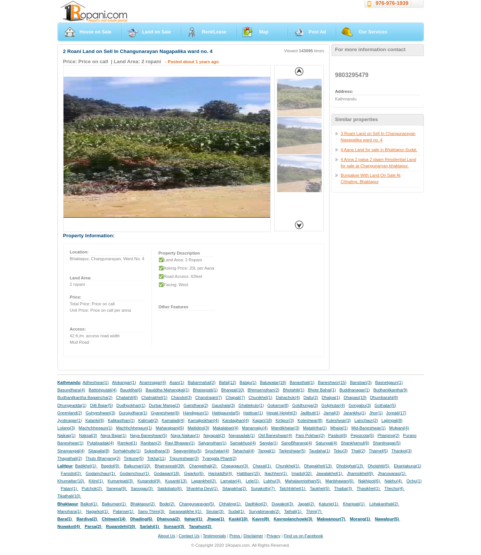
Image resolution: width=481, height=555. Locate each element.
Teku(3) (341, 451)
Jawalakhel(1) (329, 473)
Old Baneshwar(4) (275, 435)
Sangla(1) (268, 443)
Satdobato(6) (170, 488)
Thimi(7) (314, 511)
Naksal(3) (88, 435)
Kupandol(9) (150, 481)
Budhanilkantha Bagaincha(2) (85, 397)
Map (264, 32)
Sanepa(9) (116, 488)
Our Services (372, 32)
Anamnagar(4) (152, 382)
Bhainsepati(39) (170, 466)
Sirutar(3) (215, 511)
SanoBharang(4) (296, 443)
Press (235, 536)
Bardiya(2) (87, 519)
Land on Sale (156, 32)
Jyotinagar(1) (69, 420)
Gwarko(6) (194, 473)
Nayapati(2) (214, 435)
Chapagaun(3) (235, 466)
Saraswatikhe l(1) (186, 511)
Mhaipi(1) (339, 428)
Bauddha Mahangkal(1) (167, 390)
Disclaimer (253, 536)
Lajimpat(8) (391, 420)
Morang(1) (360, 519)
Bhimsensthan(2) (264, 390)
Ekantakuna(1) (407, 466)
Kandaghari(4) (235, 420)
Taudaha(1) (319, 451)
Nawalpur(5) (387, 519)
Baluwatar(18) (273, 382)
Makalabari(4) (225, 428)
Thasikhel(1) (369, 488)
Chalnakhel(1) (154, 397)
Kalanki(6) (94, 420)
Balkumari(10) (137, 466)
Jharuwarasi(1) (392, 473)
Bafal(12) (227, 382)
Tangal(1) (266, 451)
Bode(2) (167, 504)
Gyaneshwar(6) (165, 413)
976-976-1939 (392, 3)
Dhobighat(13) (350, 466)
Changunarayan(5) (197, 504)
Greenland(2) (69, 413)
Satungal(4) (326, 443)
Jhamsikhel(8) (360, 473)
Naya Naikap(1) (185, 435)
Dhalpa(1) (331, 397)
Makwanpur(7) (331, 519)
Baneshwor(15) (332, 382)
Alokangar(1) (124, 382)
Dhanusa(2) (169, 519)
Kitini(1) (96, 481)
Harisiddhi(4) (220, 473)
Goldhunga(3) (305, 405)
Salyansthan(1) (212, 443)
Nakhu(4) (393, 481)
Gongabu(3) (359, 405)
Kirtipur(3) (284, 420)
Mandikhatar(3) (285, 428)
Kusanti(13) (176, 481)
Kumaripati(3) (120, 481)
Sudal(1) (236, 511)
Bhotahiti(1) (293, 390)
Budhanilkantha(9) (390, 390)
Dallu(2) (310, 397)
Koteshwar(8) (310, 420)
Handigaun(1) (196, 413)
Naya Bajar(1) (114, 435)
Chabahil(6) (127, 397)
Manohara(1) (70, 511)
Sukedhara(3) (157, 451)
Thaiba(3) (343, 488)
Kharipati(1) (354, 504)
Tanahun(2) (201, 526)
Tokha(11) (156, 458)
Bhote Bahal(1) (322, 390)
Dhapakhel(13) (318, 466)
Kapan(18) (262, 420)
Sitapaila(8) (99, 451)
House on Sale (96, 32)
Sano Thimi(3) (151, 511)
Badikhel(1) (86, 466)
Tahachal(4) (243, 451)
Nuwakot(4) (69, 526)
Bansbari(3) (361, 382)
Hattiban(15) (249, 473)
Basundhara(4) (71, 390)
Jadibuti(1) (310, 413)
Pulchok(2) (92, 488)
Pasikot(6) (337, 435)
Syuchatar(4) (217, 451)
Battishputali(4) (103, 390)
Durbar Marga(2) (164, 405)
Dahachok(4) (288, 397)
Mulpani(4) (399, 428)
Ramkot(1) (127, 443)
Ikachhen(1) (276, 473)
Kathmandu (69, 382)
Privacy (273, 536)
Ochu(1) (414, 481)
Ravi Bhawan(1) (180, 443)
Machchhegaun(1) (95, 428)
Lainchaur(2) (366, 420)
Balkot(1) (89, 504)
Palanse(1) (124, 511)
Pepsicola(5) (362, 435)
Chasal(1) (262, 466)
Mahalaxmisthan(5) (303, 481)
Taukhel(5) (320, 488)
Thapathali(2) (69, 458)
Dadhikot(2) (256, 504)
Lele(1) (253, 481)
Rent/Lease (214, 32)
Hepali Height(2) (281, 413)
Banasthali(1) (302, 382)
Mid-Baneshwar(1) (368, 428)
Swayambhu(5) (187, 451)
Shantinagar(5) (387, 443)
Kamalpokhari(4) (203, 420)
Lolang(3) (66, 428)
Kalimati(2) (148, 420)
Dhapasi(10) (354, 397)
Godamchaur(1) (101, 473)
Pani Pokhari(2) (310, 435)
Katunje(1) (329, 504)
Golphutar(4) (333, 405)
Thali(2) (358, 451)
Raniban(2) (151, 443)
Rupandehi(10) (121, 526)
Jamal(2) (332, 413)
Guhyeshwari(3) (100, 413)
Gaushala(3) (223, 405)
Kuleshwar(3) (338, 420)
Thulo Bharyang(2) (103, 458)
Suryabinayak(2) (265, 511)
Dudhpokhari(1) (130, 405)
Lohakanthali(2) (384, 504)
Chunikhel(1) (260, 397)
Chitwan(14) (114, 519)
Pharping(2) (388, 435)
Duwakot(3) (283, 504)
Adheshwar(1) (96, 382)
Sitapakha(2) (235, 488)
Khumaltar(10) (71, 481)
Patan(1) (69, 488)
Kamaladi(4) (173, 420)
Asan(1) (176, 382)
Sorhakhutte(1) (127, 451)
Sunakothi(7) (263, 488)
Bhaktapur (67, 504)
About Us (166, 536)
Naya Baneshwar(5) (148, 435)
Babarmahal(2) (202, 382)
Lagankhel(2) (204, 481)
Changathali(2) (203, 466)
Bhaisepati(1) (205, 390)
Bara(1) (65, 519)
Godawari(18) (167, 473)
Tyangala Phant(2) (219, 458)
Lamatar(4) (231, 481)
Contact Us (188, 536)
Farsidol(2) (71, 473)
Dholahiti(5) (379, 466)
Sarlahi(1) (150, 526)
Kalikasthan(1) (121, 420)
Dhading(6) (142, 519)
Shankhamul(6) (355, 443)
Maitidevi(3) (198, 428)
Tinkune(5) (134, 458)
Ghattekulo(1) (251, 405)
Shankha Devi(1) (202, 488)
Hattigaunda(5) (226, 413)
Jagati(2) (306, 504)
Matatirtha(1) (315, 428)
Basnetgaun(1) (388, 382)
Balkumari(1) (114, 504)
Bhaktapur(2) (143, 504)
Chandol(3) (181, 397)
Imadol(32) (302, 473)
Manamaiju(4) (255, 428)
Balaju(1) (248, 382)
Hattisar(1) (253, 413)
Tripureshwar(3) (184, 458)
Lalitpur (65, 466)
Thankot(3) (401, 451)
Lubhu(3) (272, 481)
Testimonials (214, 536)
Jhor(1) (376, 413)
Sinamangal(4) (71, 451)
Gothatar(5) (385, 405)
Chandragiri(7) (208, 397)
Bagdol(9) (111, 466)
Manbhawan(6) (340, 481)
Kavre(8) (261, 519)
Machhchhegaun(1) (134, 428)
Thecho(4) (394, 488)
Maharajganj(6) (170, 428)
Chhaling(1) (230, 504)
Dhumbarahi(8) (384, 397)
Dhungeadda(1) (72, 405)
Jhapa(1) (216, 519)
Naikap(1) (66, 435)
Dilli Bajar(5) (101, 405)
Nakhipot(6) (369, 481)
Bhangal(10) (232, 390)
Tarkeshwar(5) (292, 451)
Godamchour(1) (135, 473)
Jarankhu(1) (354, 413)
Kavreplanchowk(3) (293, 519)
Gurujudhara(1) (133, 413)
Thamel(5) (378, 451)
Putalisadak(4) (100, 443)
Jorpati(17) (396, 413)
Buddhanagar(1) (354, 390)
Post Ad (317, 32)
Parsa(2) (93, 526)
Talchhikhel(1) (292, 488)
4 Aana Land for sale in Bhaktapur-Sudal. (379, 149)
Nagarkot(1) (97, 511)
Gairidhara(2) (195, 405)
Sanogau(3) (142, 488)
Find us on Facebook (303, 536)
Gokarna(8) (278, 405)
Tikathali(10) (69, 496)
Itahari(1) (194, 519)
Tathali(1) (293, 511)
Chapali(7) (235, 397)
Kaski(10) (239, 519)
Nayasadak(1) (241, 435)
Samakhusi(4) (243, 443)
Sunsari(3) (174, 526)
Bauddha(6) (131, 390)
